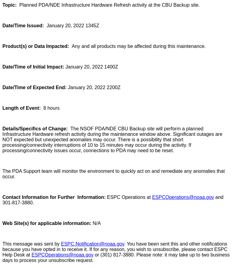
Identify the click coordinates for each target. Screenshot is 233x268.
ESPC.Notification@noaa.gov (92, 243)
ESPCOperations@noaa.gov (183, 197)
